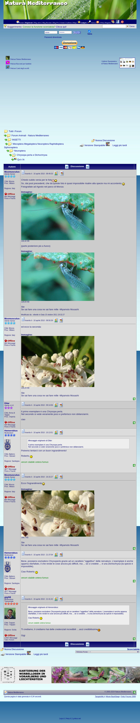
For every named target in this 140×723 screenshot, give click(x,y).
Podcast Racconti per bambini (20, 64)
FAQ (102, 23)
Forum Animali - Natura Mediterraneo (30, 135)
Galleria (69, 23)
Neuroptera (20, 150)
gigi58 (7, 597)
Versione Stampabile (94, 145)
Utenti (62, 23)
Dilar (6, 403)
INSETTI (16, 139)
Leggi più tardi (120, 145)
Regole (107, 23)
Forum (21, 23)
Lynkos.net (76, 718)
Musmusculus (12, 171)
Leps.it (61, 718)
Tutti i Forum (15, 131)
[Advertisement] (70, 94)
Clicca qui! (61, 26)
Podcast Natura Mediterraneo (20, 59)
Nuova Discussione (105, 140)
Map (74, 23)
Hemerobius (11, 430)
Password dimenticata (53, 37)
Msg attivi (37, 23)
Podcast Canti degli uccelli (19, 68)
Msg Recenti (47, 23)
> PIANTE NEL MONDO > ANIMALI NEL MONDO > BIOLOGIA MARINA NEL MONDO (107, 652)
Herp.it (68, 718)
